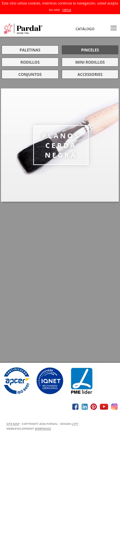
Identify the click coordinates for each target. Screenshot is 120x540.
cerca (66, 9)
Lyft (75, 424)
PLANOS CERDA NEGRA (61, 145)
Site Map (13, 424)
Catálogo (85, 28)
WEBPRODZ (43, 428)
